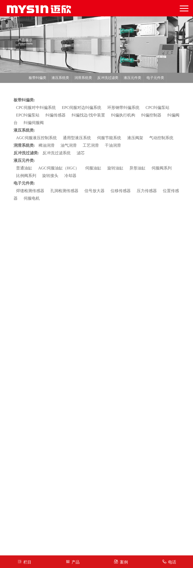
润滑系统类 (83, 78)
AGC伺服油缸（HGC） (58, 168)
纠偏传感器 (55, 115)
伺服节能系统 (109, 138)
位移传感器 (121, 191)
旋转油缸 (115, 168)
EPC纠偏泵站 (27, 115)
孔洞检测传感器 (64, 191)
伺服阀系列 (162, 168)
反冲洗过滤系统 (56, 153)
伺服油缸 (93, 168)
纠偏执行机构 (123, 115)
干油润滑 (113, 145)
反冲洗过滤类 (107, 78)
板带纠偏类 (37, 78)
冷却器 (70, 175)
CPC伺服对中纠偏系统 (36, 107)
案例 (121, 561)
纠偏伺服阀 (34, 123)
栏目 (24, 561)
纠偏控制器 (151, 115)
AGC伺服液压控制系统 (36, 138)
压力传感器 (147, 191)
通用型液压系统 (77, 138)
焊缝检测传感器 (30, 191)
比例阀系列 (26, 175)
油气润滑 (69, 145)
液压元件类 (132, 78)
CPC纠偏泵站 (157, 107)
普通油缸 (24, 168)
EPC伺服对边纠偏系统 (81, 107)
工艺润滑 (91, 145)
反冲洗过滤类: (26, 153)
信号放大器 (94, 191)
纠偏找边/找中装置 (88, 115)
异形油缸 (137, 168)
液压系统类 (60, 78)
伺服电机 (32, 198)
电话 (169, 561)
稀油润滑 (46, 145)
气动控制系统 (161, 138)
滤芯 (81, 153)
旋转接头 (50, 175)
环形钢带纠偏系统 (123, 107)
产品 (72, 561)
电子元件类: (24, 183)
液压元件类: (24, 160)
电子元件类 (155, 78)
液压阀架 (135, 138)
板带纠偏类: (24, 100)
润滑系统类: (24, 145)
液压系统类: (24, 130)
